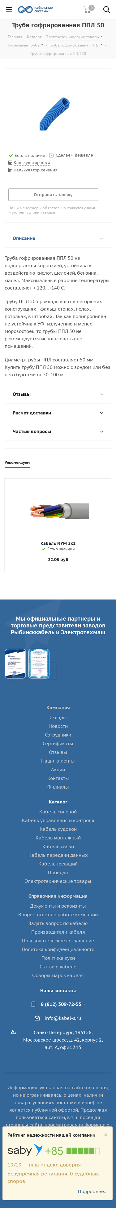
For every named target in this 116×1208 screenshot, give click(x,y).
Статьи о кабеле (58, 967)
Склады (58, 717)
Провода (58, 872)
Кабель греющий (58, 864)
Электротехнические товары (58, 881)
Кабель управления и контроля (58, 820)
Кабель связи (58, 846)
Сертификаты (58, 743)
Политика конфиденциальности (58, 949)
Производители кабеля (58, 932)
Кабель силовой (58, 812)
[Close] (106, 1134)
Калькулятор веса (32, 162)
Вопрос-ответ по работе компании (58, 915)
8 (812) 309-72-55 (61, 1004)
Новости (58, 726)
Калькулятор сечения (36, 170)
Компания (58, 707)
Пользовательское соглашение (58, 941)
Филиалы (58, 787)
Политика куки (58, 958)
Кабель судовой (58, 829)
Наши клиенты (58, 761)
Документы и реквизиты (58, 906)
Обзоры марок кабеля (58, 975)
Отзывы (58, 752)
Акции (58, 769)
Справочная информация (58, 896)
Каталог (58, 802)
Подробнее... (93, 1191)
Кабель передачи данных (58, 855)
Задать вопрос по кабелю (58, 923)
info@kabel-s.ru (63, 1018)
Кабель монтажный (58, 838)
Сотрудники (58, 735)
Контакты (58, 778)
